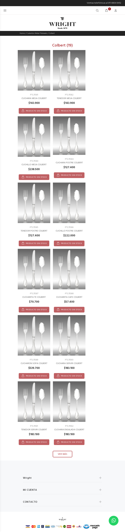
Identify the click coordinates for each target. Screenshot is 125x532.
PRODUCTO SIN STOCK (36, 111)
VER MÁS (62, 454)
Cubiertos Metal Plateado (37, 33)
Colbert (52, 33)
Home (22, 33)
